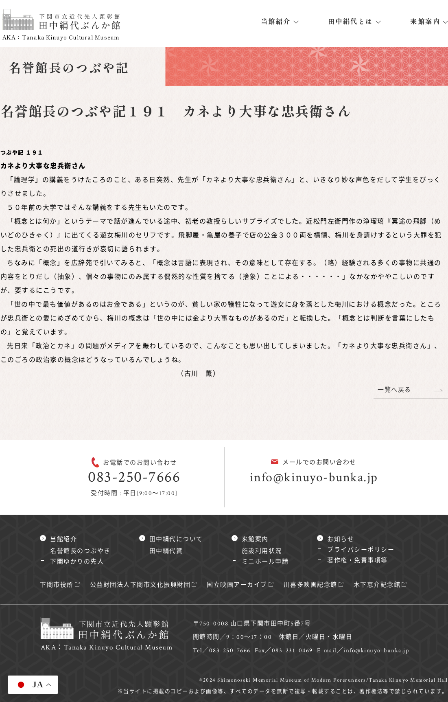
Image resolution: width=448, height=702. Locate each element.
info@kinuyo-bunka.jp (314, 477)
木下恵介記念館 (377, 585)
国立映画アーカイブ (237, 585)
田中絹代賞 (166, 551)
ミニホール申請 (265, 562)
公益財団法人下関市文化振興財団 (140, 585)
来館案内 (425, 21)
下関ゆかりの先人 (77, 562)
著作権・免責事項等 (357, 560)
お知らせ (340, 539)
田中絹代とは (350, 21)
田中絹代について (176, 539)
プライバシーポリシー (360, 550)
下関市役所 (57, 585)
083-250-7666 (134, 477)
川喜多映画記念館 (310, 585)
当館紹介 (276, 21)
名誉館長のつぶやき (80, 551)
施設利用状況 (262, 551)
